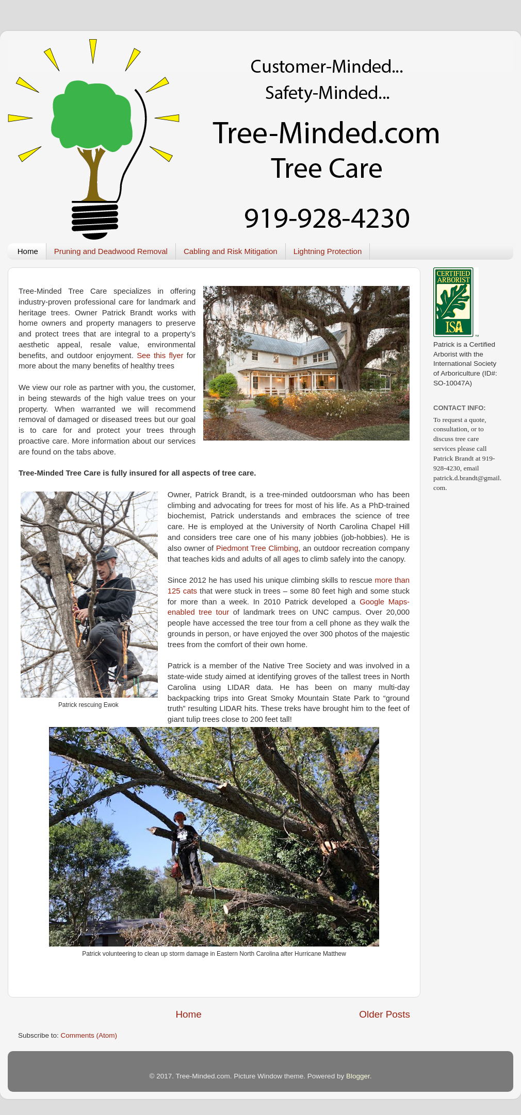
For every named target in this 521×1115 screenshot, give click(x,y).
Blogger (358, 1076)
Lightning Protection (328, 251)
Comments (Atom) (89, 1035)
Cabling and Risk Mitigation (231, 251)
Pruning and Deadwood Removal (111, 251)
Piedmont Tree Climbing (257, 548)
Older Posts (384, 1014)
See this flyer (160, 355)
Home (28, 251)
